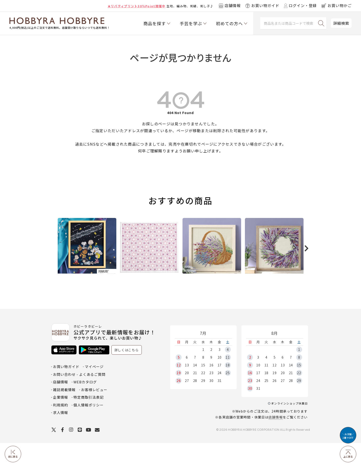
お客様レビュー (94, 413)
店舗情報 (275, 441)
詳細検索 (341, 23)
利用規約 (60, 428)
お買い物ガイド (66, 390)
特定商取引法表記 (88, 421)
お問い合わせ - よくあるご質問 (79, 398)
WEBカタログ (85, 405)
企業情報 (60, 421)
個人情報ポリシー (88, 428)
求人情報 (60, 436)
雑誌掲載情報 (64, 413)
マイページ (94, 390)
